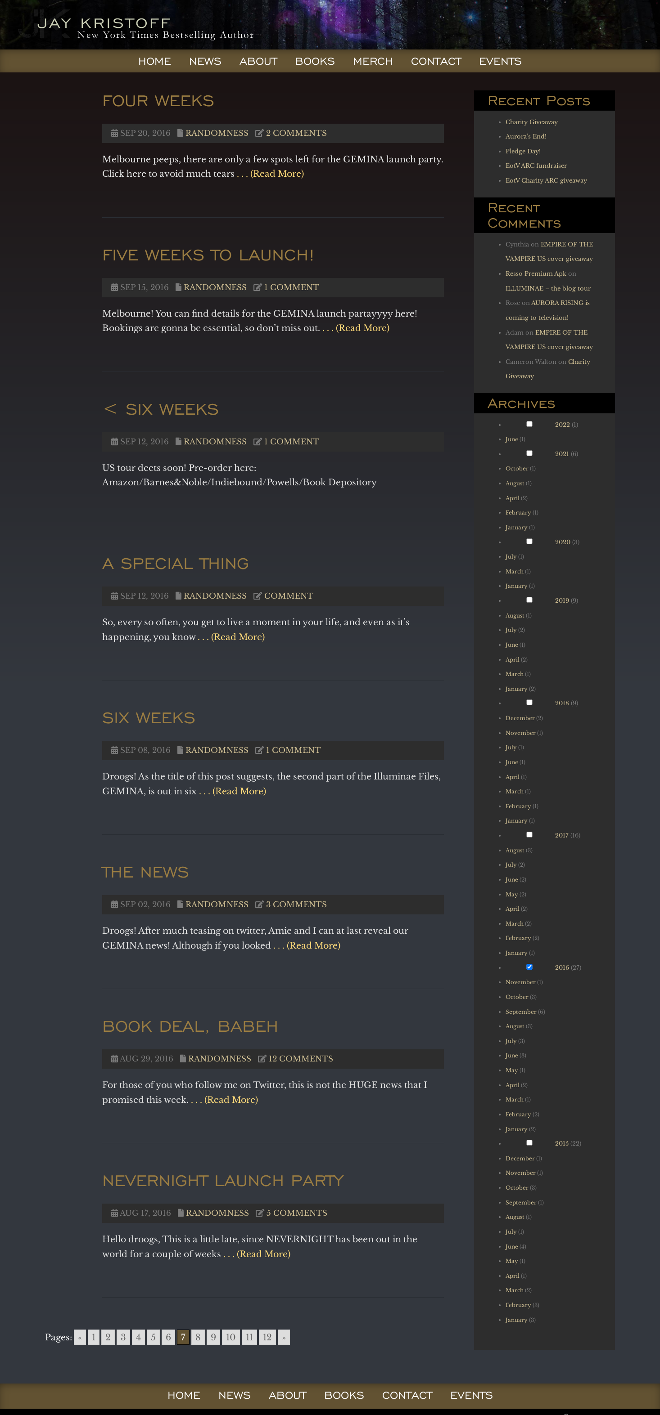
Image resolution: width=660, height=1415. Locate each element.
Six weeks (148, 717)
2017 (562, 835)
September (521, 1011)
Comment (288, 596)
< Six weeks (160, 408)
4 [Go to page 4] (138, 1337)
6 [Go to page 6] (168, 1337)
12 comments (301, 1059)
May (512, 894)
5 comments (297, 1213)
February (518, 512)
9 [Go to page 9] (213, 1337)
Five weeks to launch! (208, 254)
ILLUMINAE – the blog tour (548, 288)
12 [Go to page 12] (267, 1337)
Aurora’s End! (526, 136)
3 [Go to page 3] (123, 1337)
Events (500, 61)
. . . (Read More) (269, 173)
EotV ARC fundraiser (536, 166)
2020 (562, 542)
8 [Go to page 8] (198, 1337)
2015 (562, 1143)
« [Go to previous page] (80, 1337)
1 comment (291, 287)
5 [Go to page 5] (153, 1337)
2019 (562, 601)
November (521, 733)
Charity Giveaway (532, 122)
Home (154, 61)
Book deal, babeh (190, 1025)
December (520, 718)
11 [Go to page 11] (249, 1337)
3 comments (296, 904)
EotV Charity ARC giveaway (546, 180)
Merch (373, 61)
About (258, 61)
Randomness (217, 133)
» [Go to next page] (284, 1337)
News (205, 61)
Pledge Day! (523, 151)
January (517, 527)
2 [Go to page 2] (108, 1337)
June (512, 439)
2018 (562, 703)
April (513, 498)
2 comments (296, 133)
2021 (562, 454)
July (511, 556)
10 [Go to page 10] (231, 1337)
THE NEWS (145, 871)
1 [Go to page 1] (93, 1337)
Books (315, 61)
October (517, 468)
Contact (436, 61)
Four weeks (158, 100)
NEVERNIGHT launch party (222, 1180)
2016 (562, 968)
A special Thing (175, 562)
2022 (562, 425)
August (515, 483)
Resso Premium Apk (536, 274)
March (515, 571)
